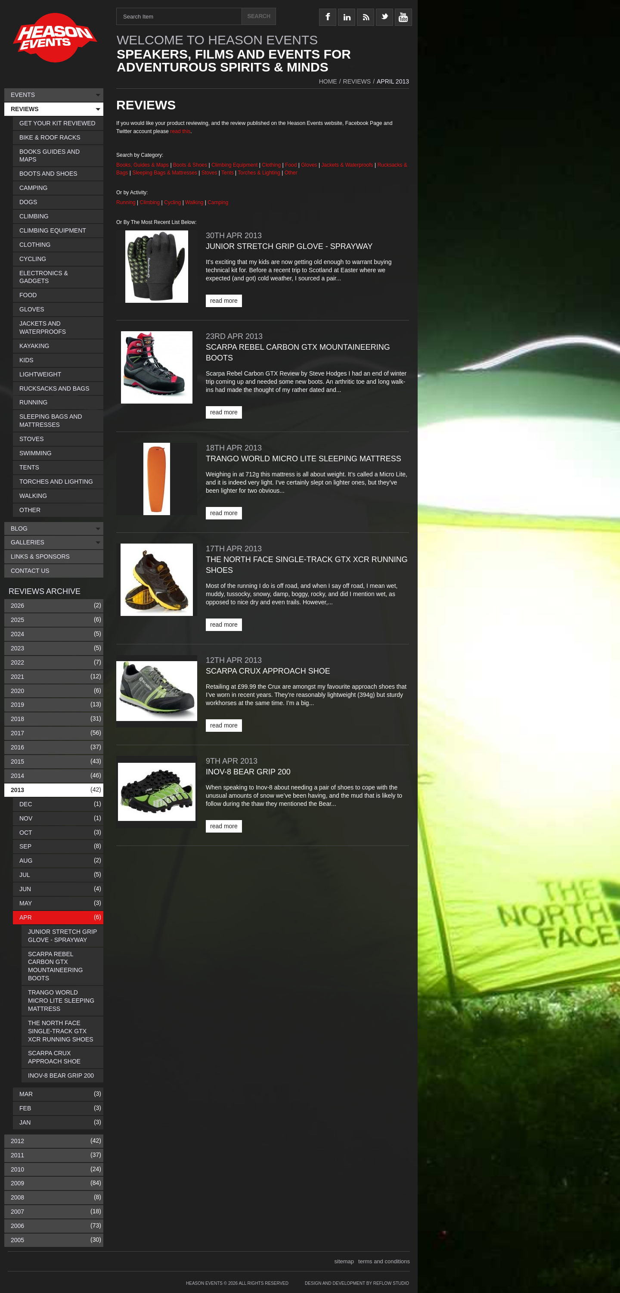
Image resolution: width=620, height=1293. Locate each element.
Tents (228, 173)
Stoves (210, 173)
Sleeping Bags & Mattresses (164, 173)
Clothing (272, 165)
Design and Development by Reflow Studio (357, 1283)
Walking (195, 202)
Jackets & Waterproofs (347, 165)
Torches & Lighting (259, 173)
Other (291, 173)
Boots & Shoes (190, 165)
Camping (218, 202)
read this (180, 131)
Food (291, 165)
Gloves (309, 165)
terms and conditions (384, 1261)
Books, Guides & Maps (142, 165)
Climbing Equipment (234, 165)
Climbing (150, 202)
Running (126, 202)
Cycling (173, 202)
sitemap (344, 1261)
